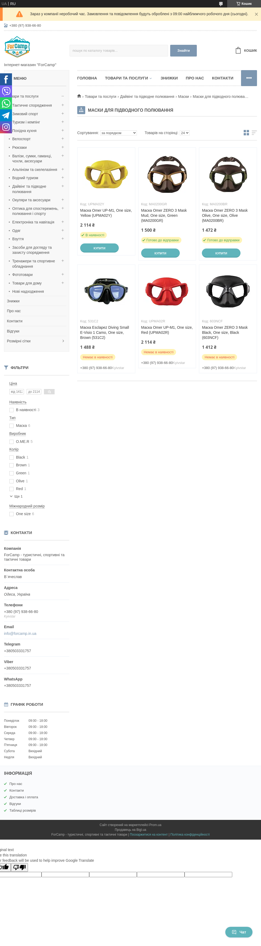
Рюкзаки (19, 147)
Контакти (14, 321)
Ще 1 (18, 496)
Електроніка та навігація (33, 222)
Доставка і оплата (23, 797)
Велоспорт (21, 139)
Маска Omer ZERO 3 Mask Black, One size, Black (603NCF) (225, 332)
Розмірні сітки (19, 341)
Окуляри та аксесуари (31, 200)
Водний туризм (25, 178)
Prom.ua (155, 825)
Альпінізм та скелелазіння (34, 169)
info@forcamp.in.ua (20, 633)
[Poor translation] (19, 867)
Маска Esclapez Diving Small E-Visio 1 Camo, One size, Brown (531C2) (104, 332)
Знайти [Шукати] (183, 51)
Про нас (14, 311)
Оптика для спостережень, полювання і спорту (35, 211)
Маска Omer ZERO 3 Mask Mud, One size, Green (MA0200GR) (164, 215)
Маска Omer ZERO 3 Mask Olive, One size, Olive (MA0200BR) (225, 215)
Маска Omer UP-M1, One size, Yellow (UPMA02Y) (106, 213)
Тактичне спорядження (32, 105)
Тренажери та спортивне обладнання (33, 263)
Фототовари (22, 274)
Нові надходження (28, 291)
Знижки (13, 301)
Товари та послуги (22, 96)
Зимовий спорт (25, 114)
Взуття (18, 239)
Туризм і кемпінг (26, 122)
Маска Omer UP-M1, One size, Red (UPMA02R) (167, 330)
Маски (183, 96)
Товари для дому (27, 283)
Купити (99, 248)
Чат (239, 932)
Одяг (16, 231)
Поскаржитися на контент (149, 834)
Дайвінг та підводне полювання (29, 189)
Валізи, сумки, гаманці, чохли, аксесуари (32, 158)
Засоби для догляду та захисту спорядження (32, 250)
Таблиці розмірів (22, 810)
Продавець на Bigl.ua (130, 830)
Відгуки (13, 331)
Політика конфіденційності (190, 834)
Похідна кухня (24, 131)
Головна (87, 78)
